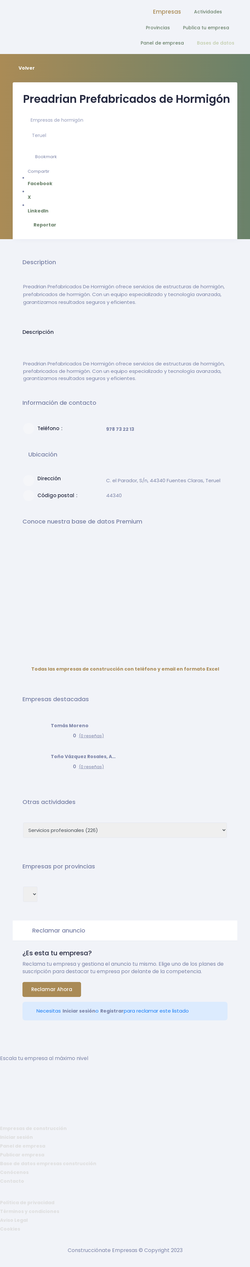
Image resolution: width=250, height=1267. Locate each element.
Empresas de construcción (33, 1128)
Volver (24, 68)
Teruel (39, 135)
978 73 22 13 (120, 429)
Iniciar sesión (78, 1011)
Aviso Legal (14, 1220)
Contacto (12, 1181)
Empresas (167, 12)
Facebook (42, 180)
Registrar (112, 1011)
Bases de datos (215, 43)
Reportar (42, 225)
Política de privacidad (27, 1202)
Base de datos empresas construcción (48, 1163)
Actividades (208, 11)
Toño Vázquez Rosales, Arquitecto (83, 756)
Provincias (158, 27)
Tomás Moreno (70, 725)
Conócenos (14, 1172)
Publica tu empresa (206, 27)
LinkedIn (42, 208)
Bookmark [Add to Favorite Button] (42, 157)
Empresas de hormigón (57, 120)
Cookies (10, 1229)
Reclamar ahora (51, 989)
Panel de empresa (162, 43)
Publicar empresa (22, 1154)
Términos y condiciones (29, 1211)
